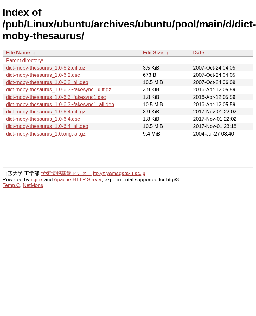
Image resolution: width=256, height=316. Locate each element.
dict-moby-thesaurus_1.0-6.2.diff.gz (46, 67)
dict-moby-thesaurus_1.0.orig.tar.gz (46, 134)
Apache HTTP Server (78, 179)
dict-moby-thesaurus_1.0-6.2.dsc (43, 75)
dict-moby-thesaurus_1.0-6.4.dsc (43, 119)
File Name (18, 52)
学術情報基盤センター (66, 173)
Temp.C (11, 185)
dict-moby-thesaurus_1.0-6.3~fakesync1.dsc (56, 97)
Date (198, 52)
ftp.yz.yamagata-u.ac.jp (119, 173)
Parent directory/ (24, 60)
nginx (37, 179)
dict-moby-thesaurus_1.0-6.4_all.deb (47, 126)
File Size (153, 52)
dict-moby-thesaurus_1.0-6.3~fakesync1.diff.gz (58, 89)
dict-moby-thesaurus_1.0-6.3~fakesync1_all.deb (60, 104)
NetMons (33, 185)
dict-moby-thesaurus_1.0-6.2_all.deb (47, 82)
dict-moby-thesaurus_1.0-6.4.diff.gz (46, 111)
